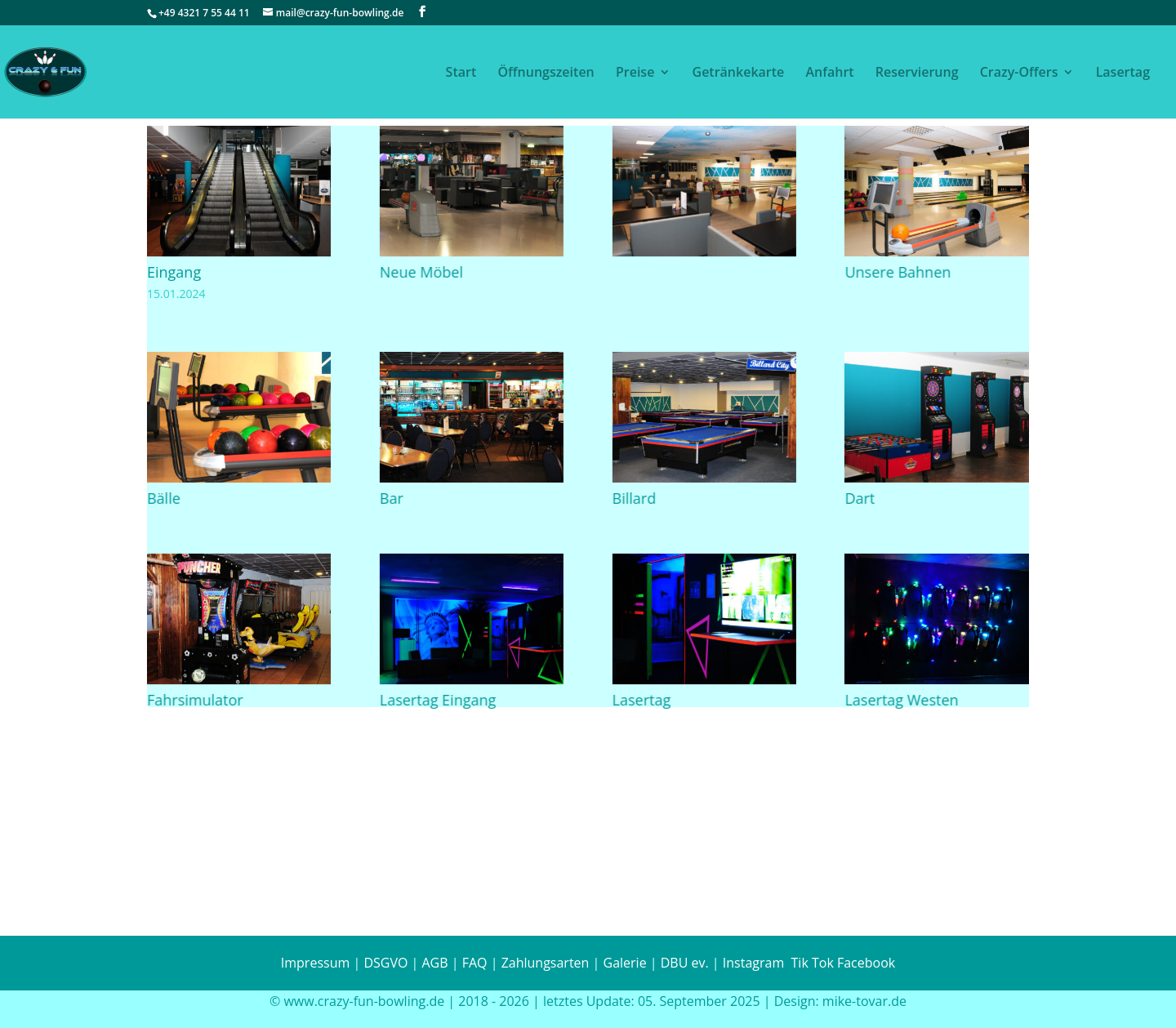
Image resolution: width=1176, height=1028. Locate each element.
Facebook (866, 963)
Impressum (315, 963)
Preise (635, 73)
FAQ (475, 963)
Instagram (752, 963)
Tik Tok (812, 963)
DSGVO (385, 963)
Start (461, 73)
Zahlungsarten (545, 963)
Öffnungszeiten (545, 73)
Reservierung (917, 73)
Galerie (625, 963)
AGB (434, 963)
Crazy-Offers (1019, 73)
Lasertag (1123, 73)
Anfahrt (829, 73)
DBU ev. (685, 963)
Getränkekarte (739, 73)
